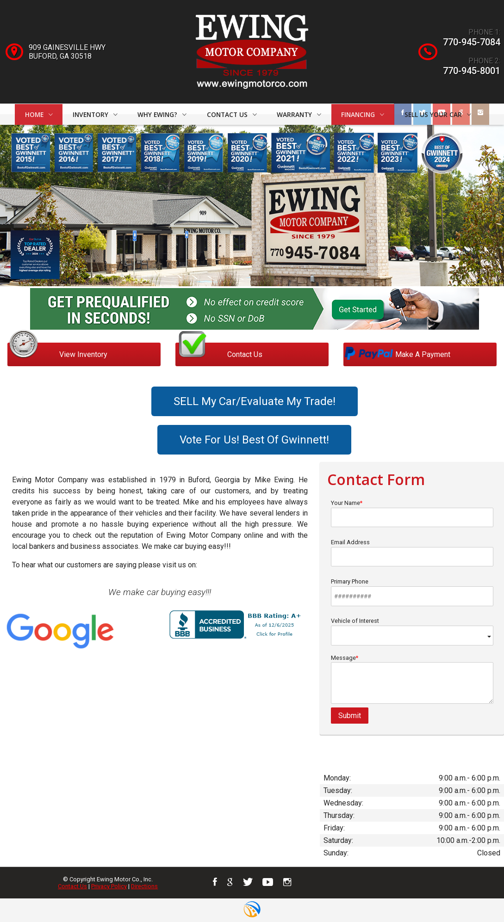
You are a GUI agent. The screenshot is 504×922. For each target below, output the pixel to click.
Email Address (412, 552)
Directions (144, 886)
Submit (349, 715)
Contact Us (72, 886)
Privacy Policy (109, 886)
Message (412, 679)
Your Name (412, 513)
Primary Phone (412, 592)
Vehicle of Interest (412, 631)
